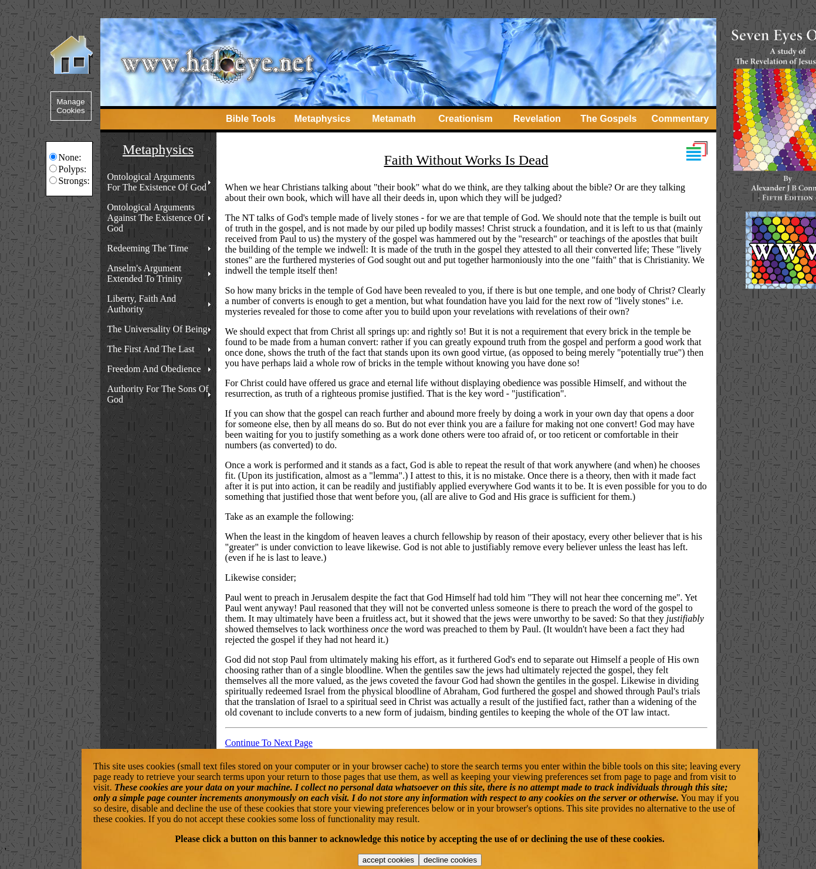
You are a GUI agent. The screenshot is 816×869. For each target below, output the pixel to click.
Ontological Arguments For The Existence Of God (156, 182)
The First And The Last (151, 349)
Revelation (537, 119)
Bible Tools (251, 119)
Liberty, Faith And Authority (142, 304)
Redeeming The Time (147, 248)
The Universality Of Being (157, 329)
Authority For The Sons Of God (158, 394)
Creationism (465, 119)
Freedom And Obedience (154, 369)
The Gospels (608, 119)
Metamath (394, 119)
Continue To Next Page (269, 743)
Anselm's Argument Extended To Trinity (144, 273)
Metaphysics (322, 119)
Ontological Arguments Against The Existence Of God (155, 217)
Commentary (680, 119)
